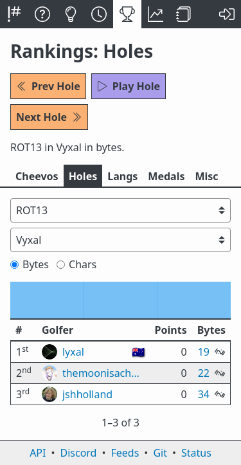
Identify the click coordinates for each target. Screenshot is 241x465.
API (38, 453)
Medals (166, 176)
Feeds (125, 453)
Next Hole (49, 117)
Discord (78, 453)
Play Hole (128, 86)
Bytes (29, 264)
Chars (76, 264)
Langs (122, 176)
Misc (206, 176)
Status (196, 453)
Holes (83, 176)
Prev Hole (48, 86)
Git (160, 453)
